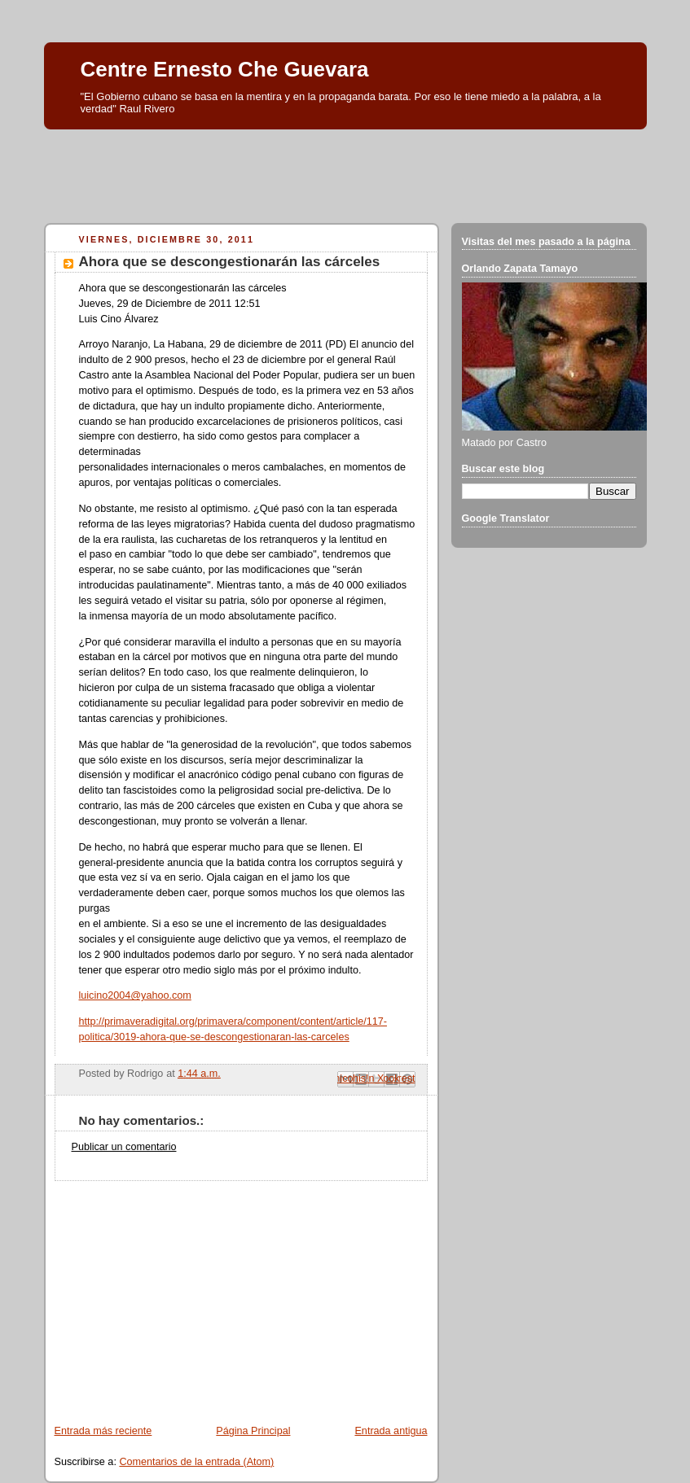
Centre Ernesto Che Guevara (225, 69)
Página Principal (253, 1431)
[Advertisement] (345, 171)
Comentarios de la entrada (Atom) (196, 1462)
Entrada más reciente (103, 1431)
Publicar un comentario (124, 1147)
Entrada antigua (390, 1431)
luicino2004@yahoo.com (135, 995)
